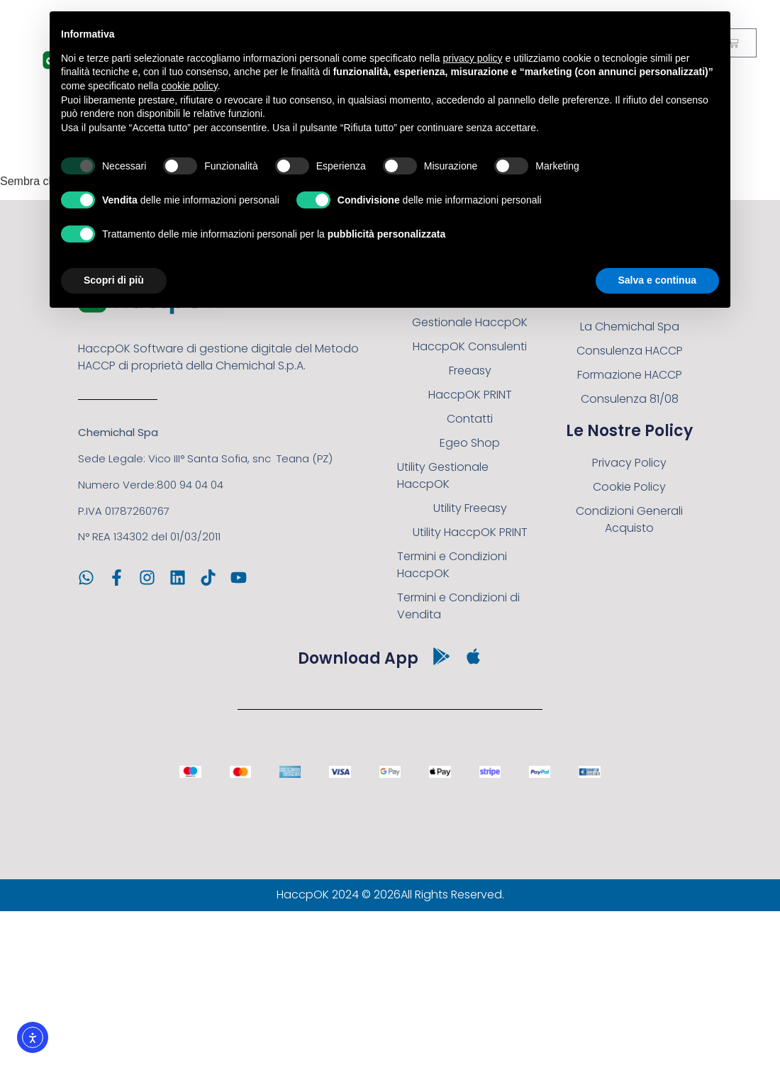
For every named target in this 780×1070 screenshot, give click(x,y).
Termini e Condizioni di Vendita (458, 606)
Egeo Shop (470, 443)
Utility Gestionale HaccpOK (443, 475)
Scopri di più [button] (114, 280)
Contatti (470, 419)
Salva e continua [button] (657, 280)
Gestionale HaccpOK (470, 322)
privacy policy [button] (473, 58)
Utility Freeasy (470, 508)
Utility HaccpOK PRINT (470, 532)
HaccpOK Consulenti (470, 346)
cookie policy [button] (190, 85)
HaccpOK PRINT (470, 394)
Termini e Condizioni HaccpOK (452, 564)
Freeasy (470, 370)
